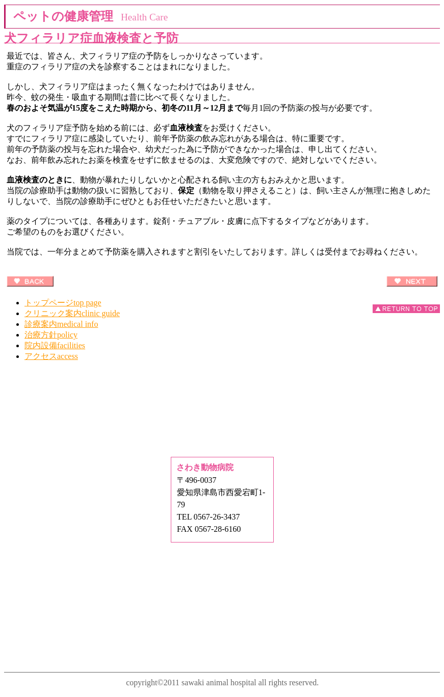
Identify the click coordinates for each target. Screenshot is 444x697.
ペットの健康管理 (222, 391)
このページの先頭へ (406, 308)
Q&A (222, 430)
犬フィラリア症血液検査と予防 (91, 38)
